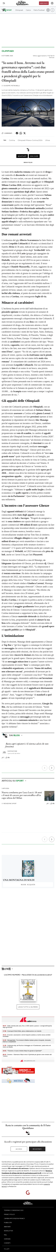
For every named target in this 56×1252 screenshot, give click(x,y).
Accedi (19, 1149)
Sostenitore (12, 751)
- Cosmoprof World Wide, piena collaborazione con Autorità (22, 1031)
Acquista (28, 884)
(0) (7, 758)
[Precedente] (44, 768)
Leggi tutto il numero (28, 1007)
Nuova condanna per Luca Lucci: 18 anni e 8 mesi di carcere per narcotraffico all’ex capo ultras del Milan (22, 795)
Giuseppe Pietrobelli (11, 85)
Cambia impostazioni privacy (14, 1218)
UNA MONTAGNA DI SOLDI (18, 880)
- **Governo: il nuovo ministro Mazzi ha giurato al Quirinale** (22, 1051)
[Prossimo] (51, 768)
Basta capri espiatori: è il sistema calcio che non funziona (26, 745)
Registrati (37, 1149)
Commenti (7, 133)
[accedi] (52, 3)
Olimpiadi (8, 51)
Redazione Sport (9, 803)
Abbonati (44, 3)
